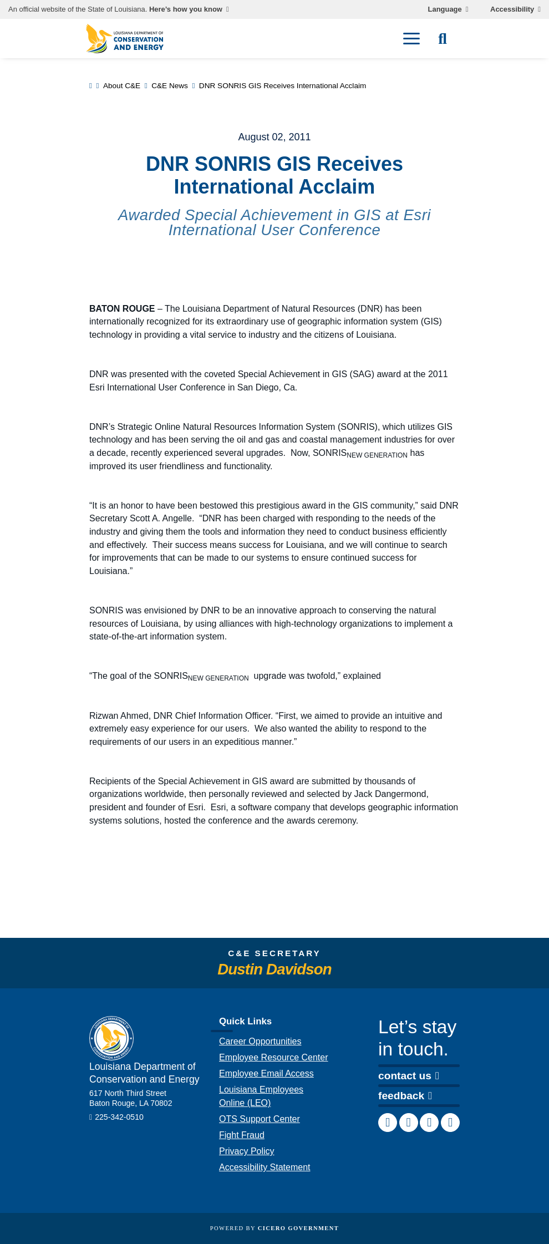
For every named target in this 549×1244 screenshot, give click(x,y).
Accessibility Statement (265, 1167)
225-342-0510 (119, 1117)
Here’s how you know (185, 9)
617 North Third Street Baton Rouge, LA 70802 (130, 1098)
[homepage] (125, 38)
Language (445, 9)
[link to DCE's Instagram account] (429, 1122)
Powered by (274, 1228)
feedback (405, 1095)
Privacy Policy (246, 1151)
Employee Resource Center (273, 1057)
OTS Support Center (259, 1119)
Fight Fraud (242, 1135)
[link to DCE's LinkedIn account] (408, 1122)
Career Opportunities (260, 1041)
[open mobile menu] (411, 39)
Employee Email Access (266, 1073)
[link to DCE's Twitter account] (450, 1122)
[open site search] (442, 39)
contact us (408, 1075)
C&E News (169, 86)
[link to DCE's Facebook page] (387, 1122)
